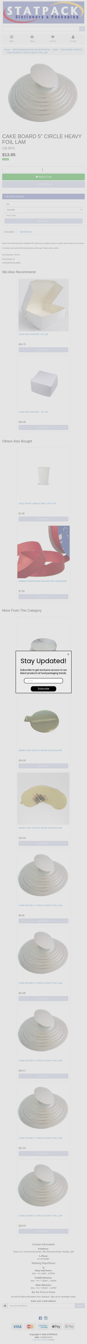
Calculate (43, 221)
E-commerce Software (40, 1340)
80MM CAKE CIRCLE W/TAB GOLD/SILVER (40, 750)
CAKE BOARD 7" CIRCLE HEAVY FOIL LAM (40, 1138)
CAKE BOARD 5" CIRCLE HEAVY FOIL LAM (27, 52)
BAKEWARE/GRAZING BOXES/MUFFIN (31, 49)
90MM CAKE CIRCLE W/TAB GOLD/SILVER (40, 828)
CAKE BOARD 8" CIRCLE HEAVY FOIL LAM (40, 1215)
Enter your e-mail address (43, 1301)
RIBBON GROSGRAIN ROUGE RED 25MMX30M (43, 581)
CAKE (55, 49)
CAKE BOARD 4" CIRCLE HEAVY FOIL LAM (40, 905)
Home (7, 49)
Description (9, 232)
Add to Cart (43, 176)
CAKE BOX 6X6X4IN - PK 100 (33, 412)
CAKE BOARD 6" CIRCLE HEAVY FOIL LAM (40, 1060)
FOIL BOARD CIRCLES (71, 49)
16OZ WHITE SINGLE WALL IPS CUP (37, 503)
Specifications (26, 232)
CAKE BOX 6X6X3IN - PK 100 (33, 334)
